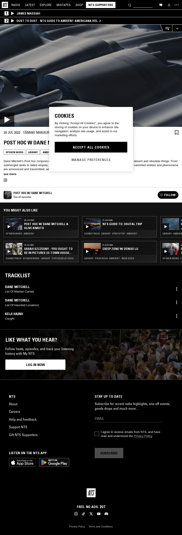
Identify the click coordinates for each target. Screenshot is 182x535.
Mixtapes (63, 5)
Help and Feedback (23, 419)
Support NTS (18, 427)
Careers (14, 411)
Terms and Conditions (100, 526)
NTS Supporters (100, 5)
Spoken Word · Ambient (20, 233)
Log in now (35, 364)
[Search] (129, 5)
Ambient (48, 152)
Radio (15, 5)
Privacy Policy (143, 436)
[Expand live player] (177, 28)
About (13, 404)
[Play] (91, 76)
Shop (79, 5)
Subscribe (109, 453)
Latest (30, 5)
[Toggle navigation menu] (176, 5)
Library (33, 152)
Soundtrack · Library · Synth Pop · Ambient (110, 233)
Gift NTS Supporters (23, 435)
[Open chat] (160, 4)
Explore (46, 5)
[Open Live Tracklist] (166, 28)
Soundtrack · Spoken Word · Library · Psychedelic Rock (39, 258)
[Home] (5, 5)
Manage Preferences (91, 159)
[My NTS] (169, 5)
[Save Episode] (176, 132)
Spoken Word (14, 152)
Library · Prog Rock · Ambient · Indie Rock (109, 258)
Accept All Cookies (91, 147)
